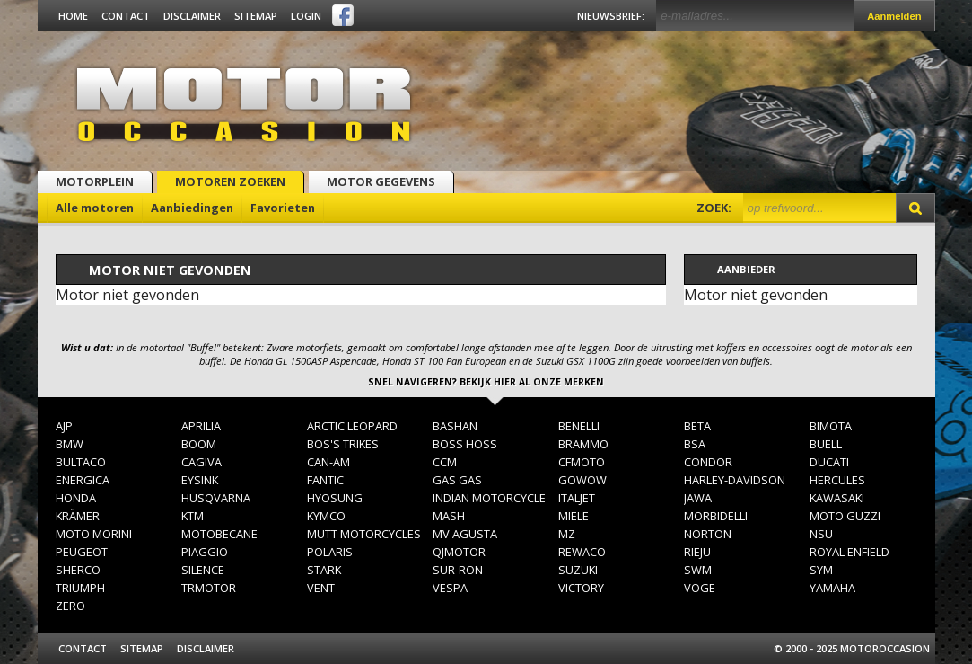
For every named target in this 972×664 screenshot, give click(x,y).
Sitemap (255, 15)
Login (306, 15)
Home (73, 15)
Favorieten (282, 207)
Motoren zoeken (230, 181)
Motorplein (95, 181)
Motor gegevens (381, 181)
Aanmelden (894, 16)
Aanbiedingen (192, 207)
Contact (125, 15)
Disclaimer (192, 15)
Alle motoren (95, 207)
